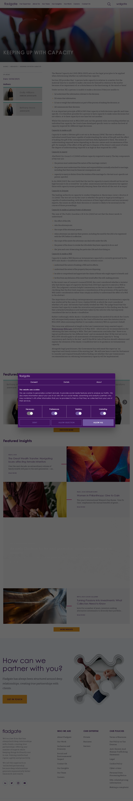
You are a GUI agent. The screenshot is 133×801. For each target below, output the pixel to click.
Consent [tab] (34, 382)
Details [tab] (66, 382)
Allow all (98, 422)
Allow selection (66, 422)
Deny (34, 422)
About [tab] (99, 382)
